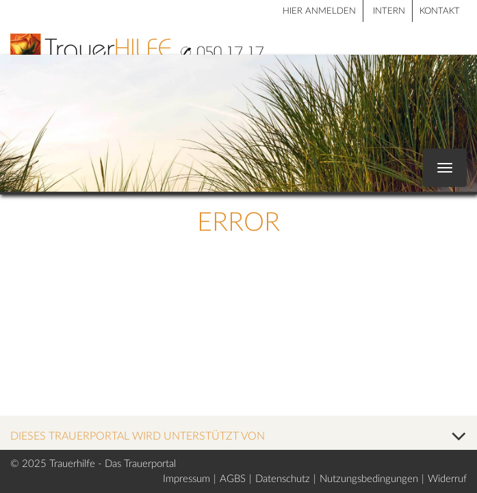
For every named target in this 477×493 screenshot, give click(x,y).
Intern (389, 11)
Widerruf (447, 479)
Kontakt (440, 11)
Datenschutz (282, 479)
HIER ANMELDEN (319, 11)
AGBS (233, 479)
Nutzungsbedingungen (369, 479)
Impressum (186, 479)
